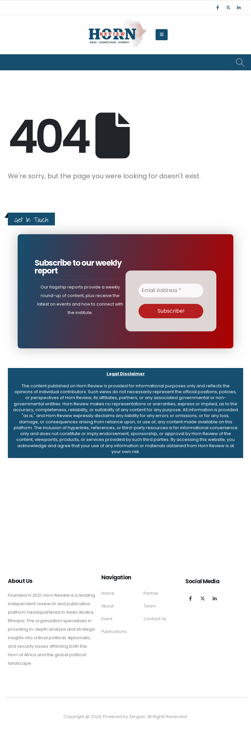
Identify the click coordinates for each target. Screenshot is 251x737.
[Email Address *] (171, 290)
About (107, 606)
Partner (151, 593)
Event (106, 619)
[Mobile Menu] (162, 34)
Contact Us (154, 619)
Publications (114, 631)
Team (149, 606)
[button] (125, 413)
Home (107, 593)
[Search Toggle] (240, 62)
